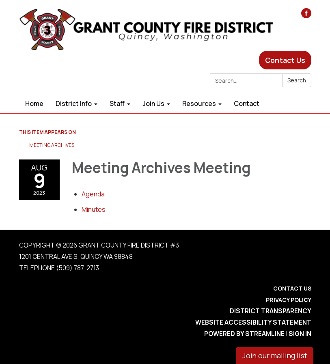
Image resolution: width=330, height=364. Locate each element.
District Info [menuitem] (74, 103)
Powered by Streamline (244, 334)
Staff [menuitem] (117, 103)
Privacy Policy (288, 300)
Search (296, 80)
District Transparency (270, 311)
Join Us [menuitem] (153, 103)
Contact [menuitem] (246, 103)
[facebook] (306, 15)
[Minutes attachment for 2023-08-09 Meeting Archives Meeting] (94, 209)
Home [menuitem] (34, 103)
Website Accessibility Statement (253, 322)
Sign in (300, 334)
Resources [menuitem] (199, 103)
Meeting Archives (51, 145)
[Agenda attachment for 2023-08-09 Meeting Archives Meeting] (93, 194)
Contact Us (285, 60)
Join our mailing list (274, 355)
